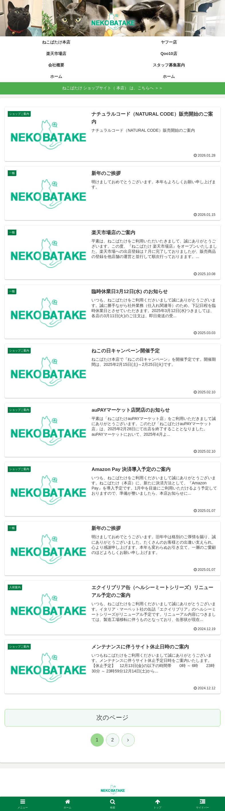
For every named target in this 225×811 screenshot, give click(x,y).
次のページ (112, 718)
